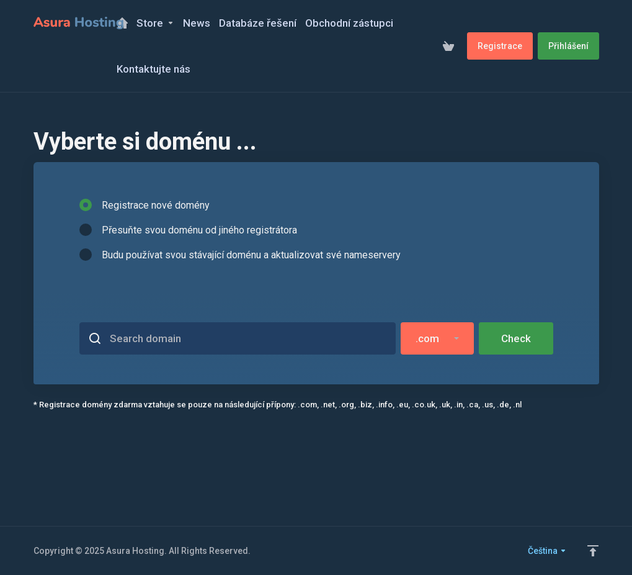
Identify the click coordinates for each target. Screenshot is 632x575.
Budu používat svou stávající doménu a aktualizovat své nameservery (240, 254)
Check (516, 338)
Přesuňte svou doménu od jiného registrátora (188, 230)
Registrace (500, 46)
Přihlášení (568, 46)
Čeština (547, 551)
